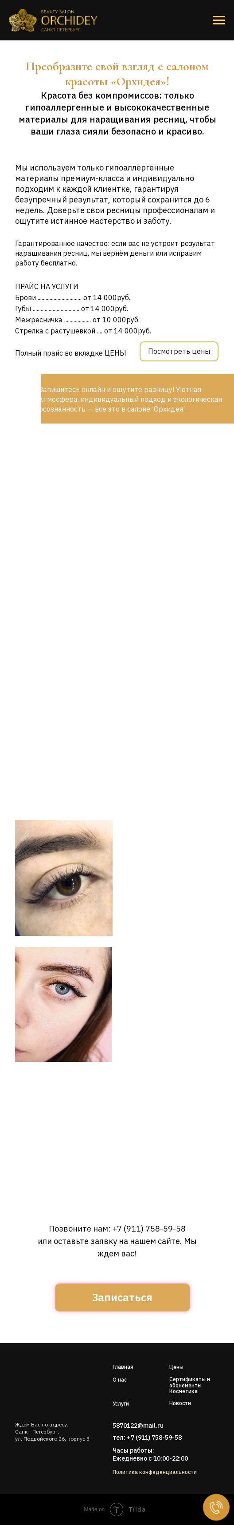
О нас (120, 1379)
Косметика (183, 1391)
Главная (123, 1366)
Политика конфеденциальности (155, 1472)
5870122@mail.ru (138, 1426)
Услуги (121, 1403)
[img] (42, 1382)
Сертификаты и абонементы (189, 1382)
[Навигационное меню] (219, 20)
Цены (176, 1367)
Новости (180, 1403)
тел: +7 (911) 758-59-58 (147, 1438)
